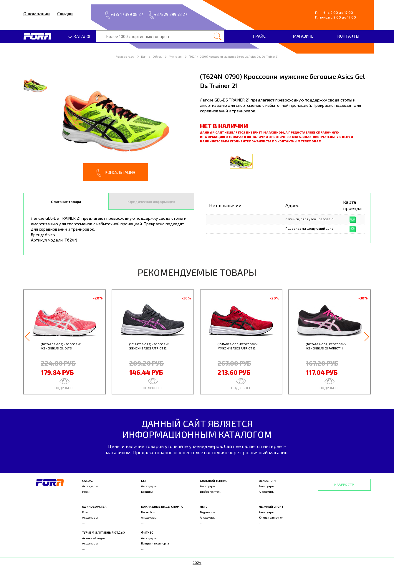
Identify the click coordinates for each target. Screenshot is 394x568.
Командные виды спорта (162, 506)
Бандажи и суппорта (155, 543)
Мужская (175, 56)
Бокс (85, 512)
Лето (204, 506)
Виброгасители (210, 491)
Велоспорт (268, 480)
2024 (197, 562)
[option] (108, 126)
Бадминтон (207, 512)
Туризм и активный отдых (103, 532)
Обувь (157, 56)
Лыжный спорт (271, 506)
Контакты (348, 36)
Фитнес (147, 532)
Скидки (65, 13)
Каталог (80, 36)
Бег (143, 480)
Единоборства (94, 506)
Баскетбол (148, 512)
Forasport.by (125, 56)
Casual (87, 480)
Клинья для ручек (271, 517)
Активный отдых (93, 538)
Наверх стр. (344, 484)
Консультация (115, 173)
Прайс (259, 36)
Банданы (147, 491)
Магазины (303, 36)
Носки (86, 491)
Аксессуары (90, 486)
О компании (36, 13)
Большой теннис (213, 480)
